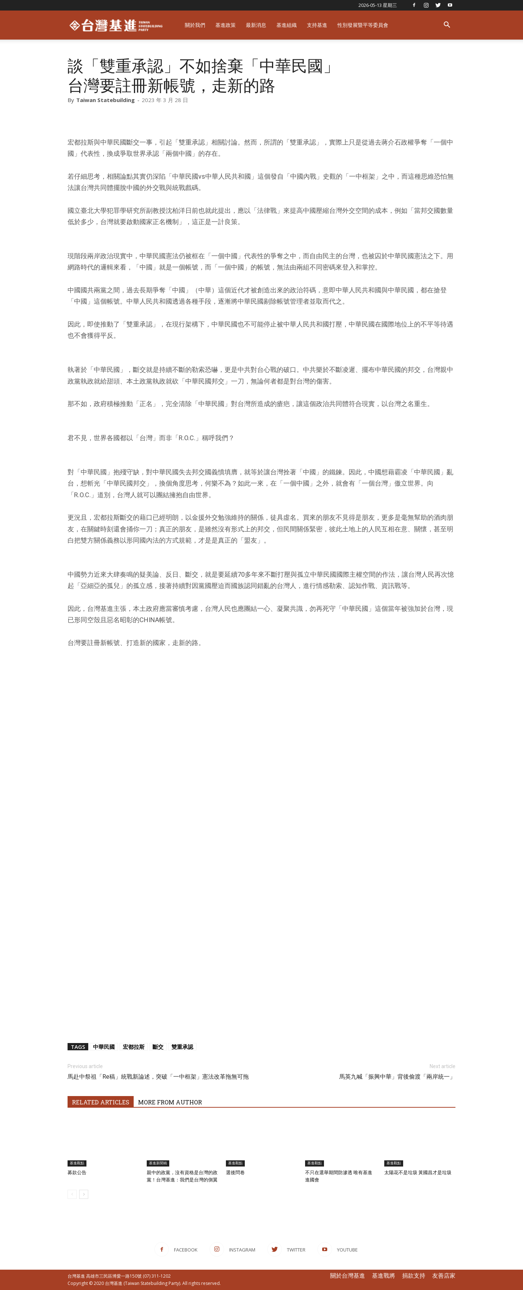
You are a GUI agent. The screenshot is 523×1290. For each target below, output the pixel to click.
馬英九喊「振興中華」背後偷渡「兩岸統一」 (397, 1076)
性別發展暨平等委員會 (362, 24)
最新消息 (256, 24)
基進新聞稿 (158, 1163)
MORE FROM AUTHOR (170, 1102)
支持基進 (317, 24)
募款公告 (77, 1172)
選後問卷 (235, 1172)
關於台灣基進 (347, 1275)
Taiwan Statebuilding (105, 100)
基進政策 (225, 24)
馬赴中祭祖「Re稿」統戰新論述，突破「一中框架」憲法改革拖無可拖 (158, 1076)
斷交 (158, 1046)
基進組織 (286, 24)
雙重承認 (182, 1046)
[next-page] (83, 1194)
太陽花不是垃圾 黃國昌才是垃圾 (417, 1172)
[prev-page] (72, 1194)
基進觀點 (77, 1163)
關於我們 (195, 24)
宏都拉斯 (134, 1046)
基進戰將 (383, 1275)
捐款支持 (413, 1275)
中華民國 (104, 1046)
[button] (446, 25)
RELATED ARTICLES (100, 1102)
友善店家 (443, 1275)
